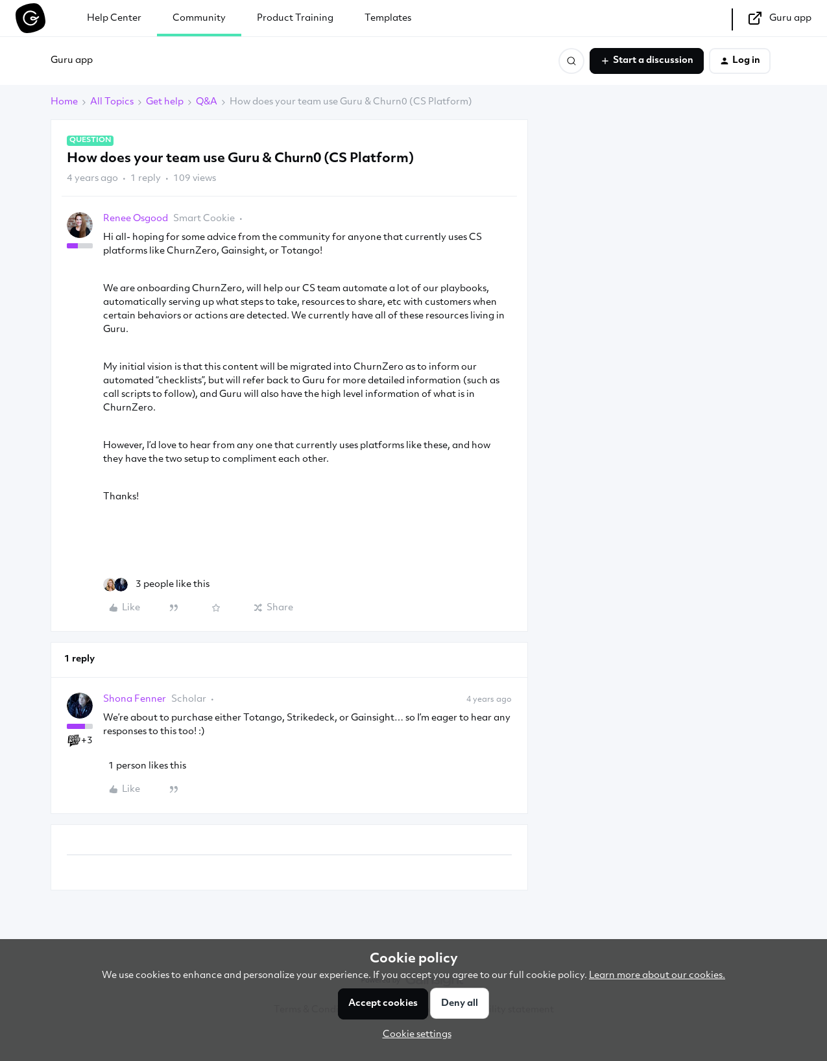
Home (64, 102)
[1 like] (144, 766)
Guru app (72, 61)
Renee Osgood (135, 219)
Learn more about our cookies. (657, 976)
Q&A (206, 102)
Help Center (114, 18)
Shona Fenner (134, 699)
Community (199, 18)
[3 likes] (156, 584)
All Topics (112, 102)
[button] (647, 61)
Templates (388, 18)
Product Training (295, 18)
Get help (165, 102)
